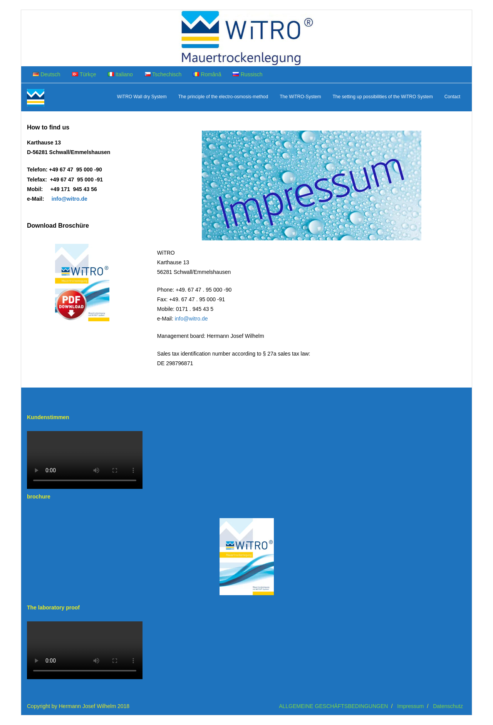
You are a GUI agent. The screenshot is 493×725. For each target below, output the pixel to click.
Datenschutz (448, 706)
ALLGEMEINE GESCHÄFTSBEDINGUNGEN (333, 706)
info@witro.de (191, 319)
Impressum (410, 706)
